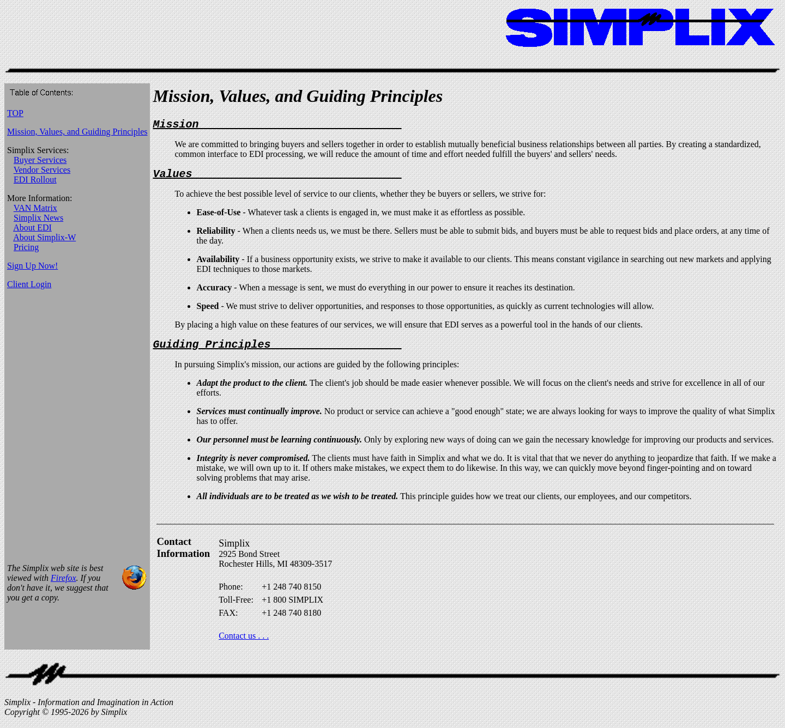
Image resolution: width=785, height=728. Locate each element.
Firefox (63, 584)
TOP (15, 113)
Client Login (29, 284)
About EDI (32, 227)
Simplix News (38, 217)
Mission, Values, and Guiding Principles (77, 131)
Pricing (26, 247)
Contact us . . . (244, 642)
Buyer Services (40, 160)
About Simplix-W (44, 237)
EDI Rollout (35, 179)
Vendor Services (42, 169)
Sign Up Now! (32, 265)
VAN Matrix (35, 208)
